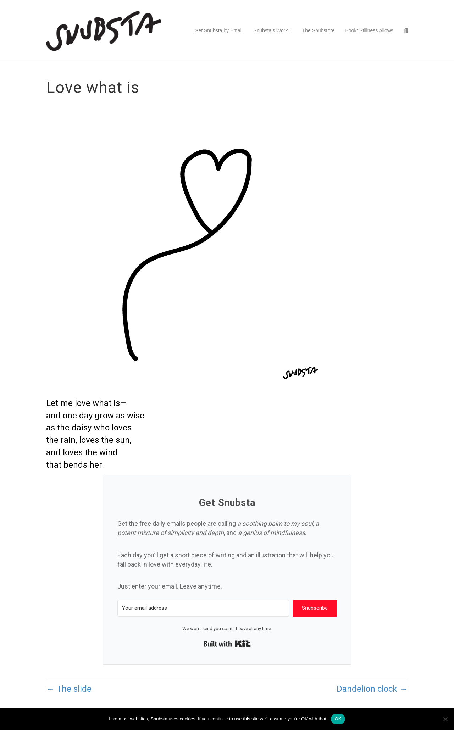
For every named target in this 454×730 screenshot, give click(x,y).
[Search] (403, 31)
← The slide (69, 689)
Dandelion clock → (372, 689)
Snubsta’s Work (270, 30)
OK (337, 718)
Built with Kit (227, 643)
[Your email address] (203, 608)
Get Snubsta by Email (219, 30)
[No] (445, 719)
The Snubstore (318, 30)
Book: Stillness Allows (369, 30)
